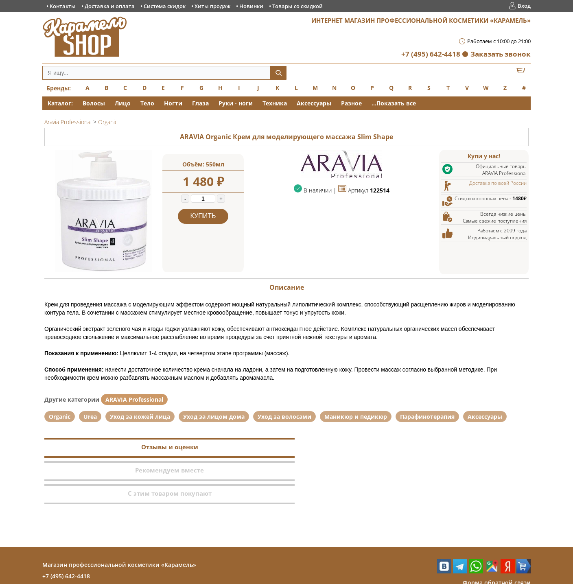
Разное (351, 103)
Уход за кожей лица (140, 416)
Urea (90, 416)
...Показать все (394, 103)
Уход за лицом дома (214, 416)
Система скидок (165, 6)
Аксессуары (314, 103)
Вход (524, 5)
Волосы (94, 103)
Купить (203, 215)
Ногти (173, 103)
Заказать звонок (500, 54)
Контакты (63, 6)
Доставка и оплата (110, 6)
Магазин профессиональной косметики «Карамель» (119, 518)
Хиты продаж (212, 6)
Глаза (200, 103)
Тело (147, 103)
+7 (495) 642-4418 (430, 54)
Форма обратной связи (497, 536)
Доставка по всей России (498, 182)
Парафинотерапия (427, 416)
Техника (274, 103)
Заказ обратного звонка (496, 547)
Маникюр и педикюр (355, 416)
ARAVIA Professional (134, 399)
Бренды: (58, 88)
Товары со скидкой (297, 6)
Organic (59, 416)
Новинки (251, 6)
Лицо (123, 103)
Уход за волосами (284, 416)
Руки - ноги (236, 103)
